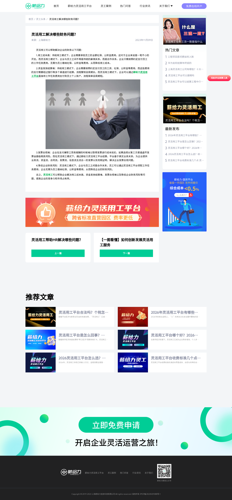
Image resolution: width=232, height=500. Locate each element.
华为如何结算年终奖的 (180, 63)
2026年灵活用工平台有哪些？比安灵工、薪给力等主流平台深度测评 (185, 135)
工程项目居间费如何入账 (181, 57)
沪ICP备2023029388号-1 (150, 494)
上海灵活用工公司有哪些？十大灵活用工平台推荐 (185, 69)
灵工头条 (41, 19)
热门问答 (125, 6)
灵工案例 (106, 6)
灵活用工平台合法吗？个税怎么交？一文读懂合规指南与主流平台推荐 (184, 121)
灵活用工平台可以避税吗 (181, 75)
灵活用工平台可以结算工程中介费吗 (185, 81)
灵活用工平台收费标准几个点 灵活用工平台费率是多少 (186, 160)
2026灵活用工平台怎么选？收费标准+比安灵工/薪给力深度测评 (185, 154)
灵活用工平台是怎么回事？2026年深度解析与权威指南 (185, 141)
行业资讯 (145, 6)
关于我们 (164, 6)
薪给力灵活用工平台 (80, 6)
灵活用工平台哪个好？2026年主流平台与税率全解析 (185, 148)
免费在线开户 (194, 6)
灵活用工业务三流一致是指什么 (184, 41)
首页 (56, 6)
